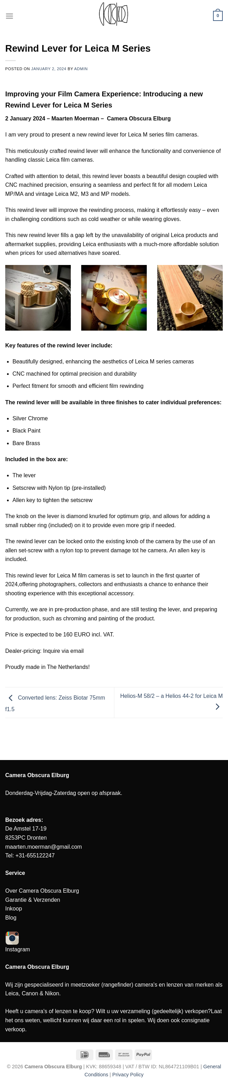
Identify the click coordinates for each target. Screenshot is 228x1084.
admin (81, 69)
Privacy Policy (128, 1074)
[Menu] (9, 15)
